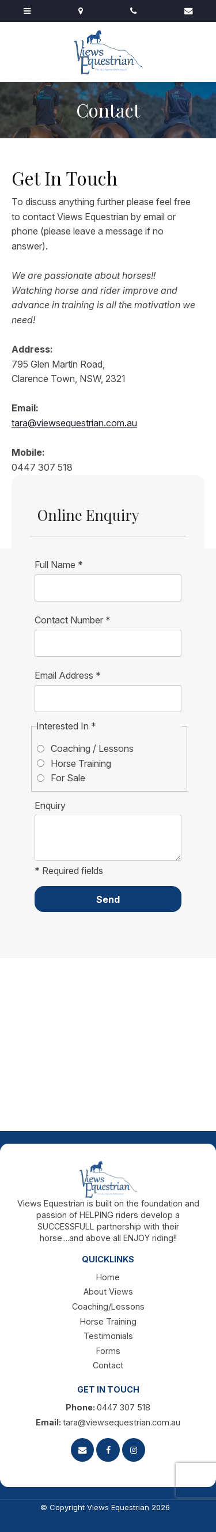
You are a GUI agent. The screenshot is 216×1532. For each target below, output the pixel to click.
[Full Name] (108, 588)
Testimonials (108, 1336)
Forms (108, 1351)
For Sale (68, 778)
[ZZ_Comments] (108, 838)
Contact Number (73, 620)
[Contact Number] (108, 643)
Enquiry (50, 805)
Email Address (68, 675)
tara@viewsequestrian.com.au (74, 423)
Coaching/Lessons (108, 1306)
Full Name (59, 564)
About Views (108, 1291)
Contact (108, 1365)
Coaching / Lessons (92, 748)
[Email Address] (108, 699)
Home (108, 1277)
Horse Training (81, 763)
